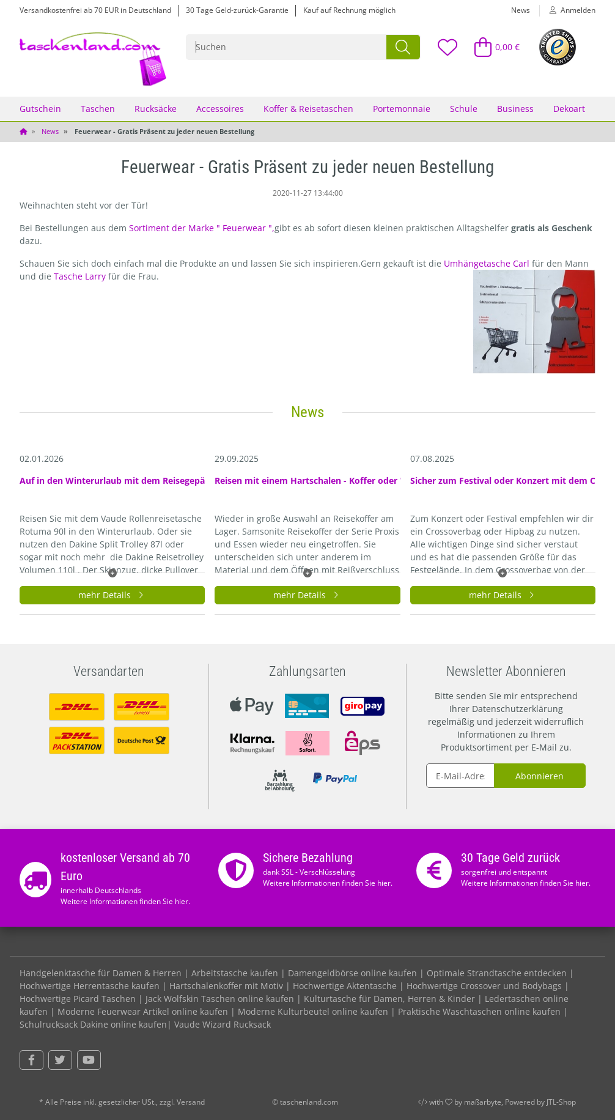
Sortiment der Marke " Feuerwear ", (201, 228)
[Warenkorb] (492, 46)
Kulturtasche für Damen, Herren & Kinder (389, 998)
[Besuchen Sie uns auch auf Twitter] (60, 1060)
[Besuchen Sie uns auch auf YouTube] (89, 1060)
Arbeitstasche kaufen (234, 973)
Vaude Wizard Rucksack (222, 1024)
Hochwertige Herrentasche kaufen (90, 986)
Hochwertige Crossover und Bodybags (484, 986)
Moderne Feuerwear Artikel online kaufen (142, 1011)
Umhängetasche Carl (488, 263)
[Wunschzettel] (446, 46)
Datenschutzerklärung (517, 708)
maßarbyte (482, 1102)
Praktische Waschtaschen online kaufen (479, 1011)
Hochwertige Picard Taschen (78, 998)
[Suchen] (286, 47)
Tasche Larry (81, 276)
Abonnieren (539, 776)
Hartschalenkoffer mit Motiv (226, 986)
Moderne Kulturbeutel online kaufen (313, 1011)
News (520, 10)
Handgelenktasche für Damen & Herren (101, 973)
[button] (567, 10)
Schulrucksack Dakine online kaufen (93, 1024)
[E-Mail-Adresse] (460, 775)
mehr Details (112, 595)
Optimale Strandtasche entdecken (497, 973)
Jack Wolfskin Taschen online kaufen (219, 998)
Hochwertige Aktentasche (345, 986)
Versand (191, 1102)
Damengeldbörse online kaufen (352, 973)
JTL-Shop (561, 1102)
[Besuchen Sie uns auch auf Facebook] (31, 1060)
